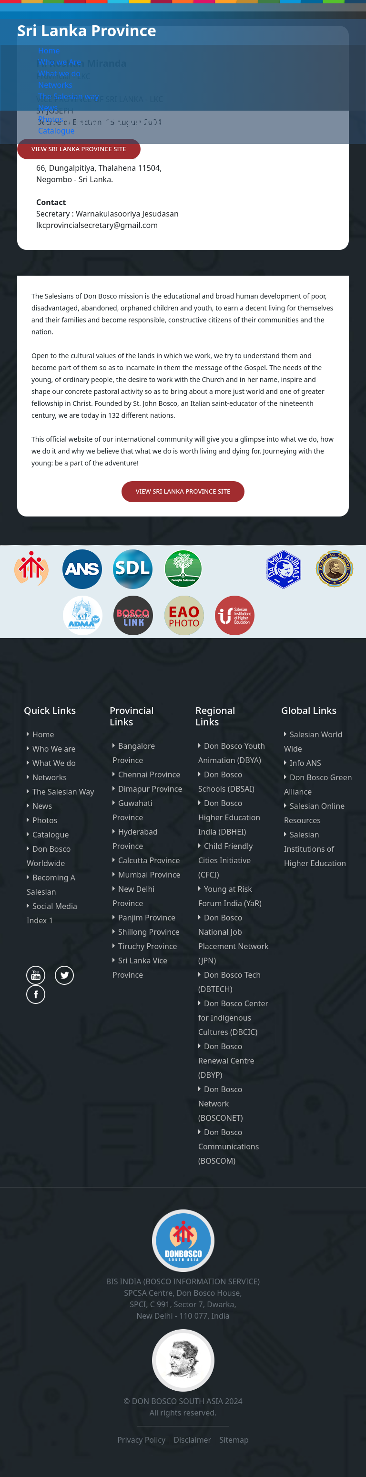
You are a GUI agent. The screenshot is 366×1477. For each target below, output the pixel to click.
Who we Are (59, 62)
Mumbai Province (149, 874)
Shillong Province (149, 932)
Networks (55, 85)
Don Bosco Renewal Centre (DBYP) (226, 1060)
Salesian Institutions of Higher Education (315, 848)
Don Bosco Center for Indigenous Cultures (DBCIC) (233, 1017)
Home (49, 50)
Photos (50, 119)
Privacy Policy (141, 1440)
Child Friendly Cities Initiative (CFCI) (225, 860)
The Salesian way (68, 96)
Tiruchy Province (147, 946)
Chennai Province (149, 774)
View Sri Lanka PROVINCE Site (78, 149)
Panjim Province (146, 917)
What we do (59, 73)
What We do (54, 763)
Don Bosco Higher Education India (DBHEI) (229, 817)
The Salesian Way (63, 791)
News (48, 108)
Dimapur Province (150, 789)
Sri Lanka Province (86, 30)
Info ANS (305, 763)
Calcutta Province (149, 860)
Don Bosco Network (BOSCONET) (220, 1103)
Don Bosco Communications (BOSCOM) (228, 1146)
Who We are (54, 749)
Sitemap (234, 1440)
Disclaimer (193, 1440)
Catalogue (56, 130)
